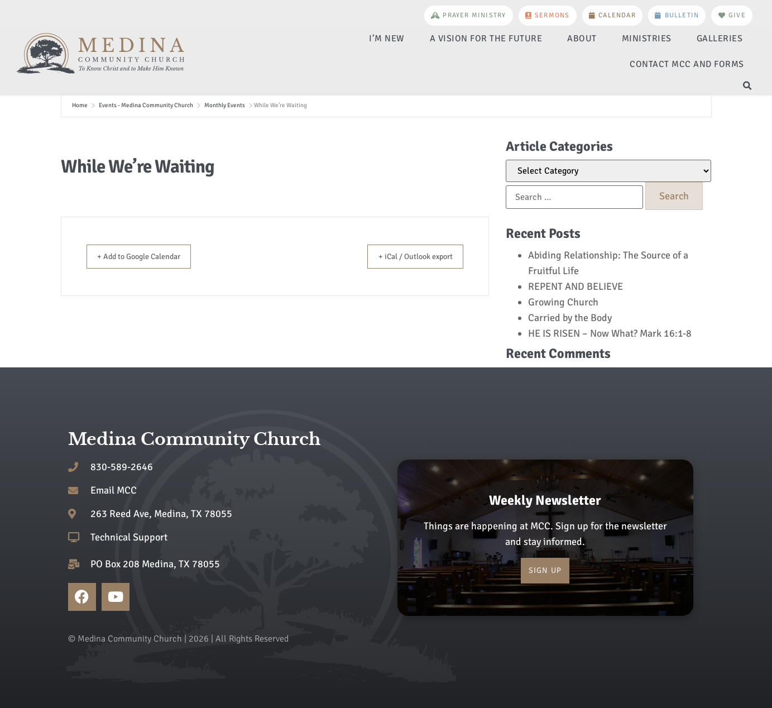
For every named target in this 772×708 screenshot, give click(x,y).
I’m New (387, 38)
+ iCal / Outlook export (407, 256)
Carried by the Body (570, 318)
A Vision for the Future (486, 38)
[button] (747, 86)
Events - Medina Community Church (146, 105)
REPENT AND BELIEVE (575, 286)
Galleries (720, 38)
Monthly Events (224, 105)
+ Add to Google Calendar (148, 256)
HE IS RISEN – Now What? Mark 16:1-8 (610, 333)
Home (80, 105)
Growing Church (563, 302)
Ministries (647, 38)
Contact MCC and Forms (687, 64)
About (582, 38)
